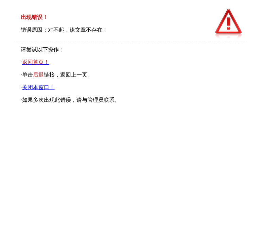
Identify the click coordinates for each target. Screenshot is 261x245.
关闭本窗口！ (38, 87)
